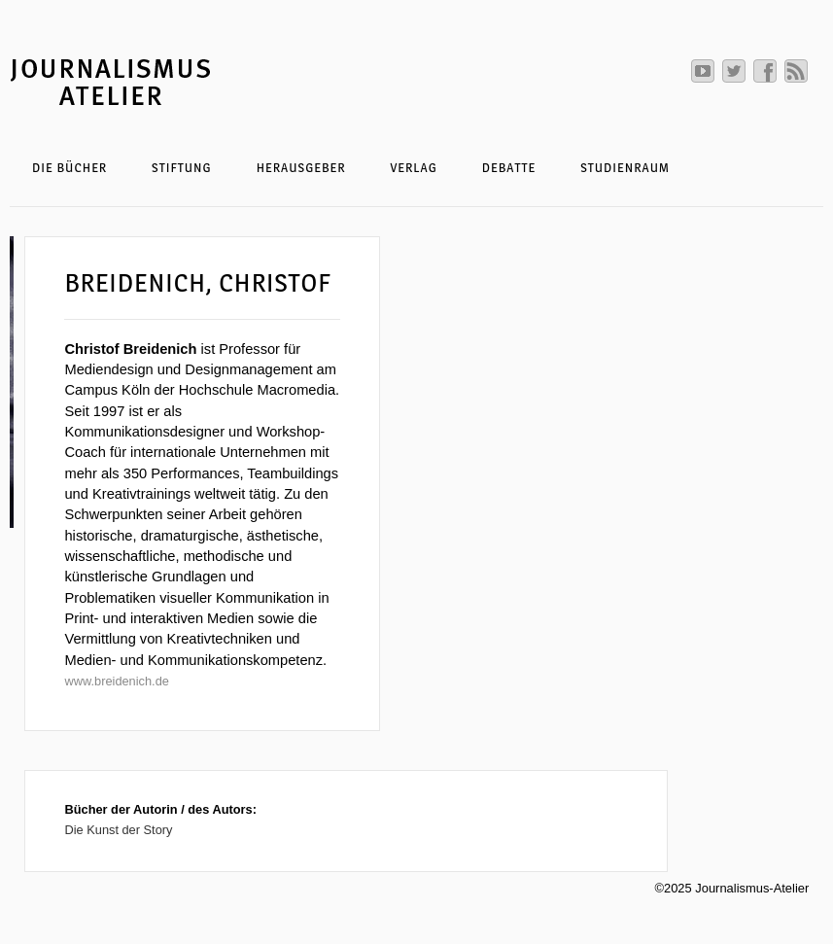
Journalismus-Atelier (189, 81)
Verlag (413, 167)
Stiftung (182, 167)
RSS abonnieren (796, 71)
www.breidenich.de (116, 681)
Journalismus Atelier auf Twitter (734, 71)
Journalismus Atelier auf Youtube (702, 71)
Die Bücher (69, 167)
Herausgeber (301, 167)
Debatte (509, 167)
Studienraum (625, 167)
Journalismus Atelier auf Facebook (765, 71)
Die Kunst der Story (118, 829)
